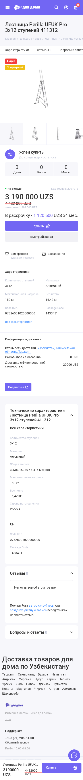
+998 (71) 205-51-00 (19, 738)
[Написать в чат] (74, 755)
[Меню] (7, 7)
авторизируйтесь (41, 605)
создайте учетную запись (28, 610)
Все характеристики (18, 321)
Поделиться (18, 387)
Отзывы (44, 50)
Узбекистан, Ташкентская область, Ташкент (40, 349)
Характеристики (17, 50)
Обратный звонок (17, 742)
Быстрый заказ (41, 237)
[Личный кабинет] (66, 7)
